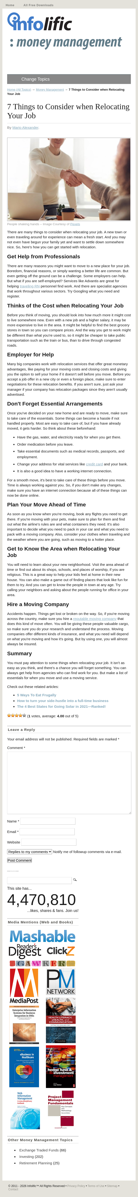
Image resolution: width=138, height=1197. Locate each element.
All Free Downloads (39, 5)
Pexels (75, 224)
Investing (26, 1157)
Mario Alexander (25, 127)
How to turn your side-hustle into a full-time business (62, 701)
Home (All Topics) (19, 89)
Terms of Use (96, 1186)
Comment (16, 748)
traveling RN (30, 286)
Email (13, 832)
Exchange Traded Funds (39, 1150)
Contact (13, 1189)
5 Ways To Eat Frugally (36, 695)
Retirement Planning (35, 1163)
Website (13, 842)
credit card (94, 464)
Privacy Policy (76, 1186)
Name (13, 821)
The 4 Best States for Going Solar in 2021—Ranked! (61, 706)
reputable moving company (94, 619)
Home (10, 5)
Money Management (50, 89)
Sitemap (112, 1186)
